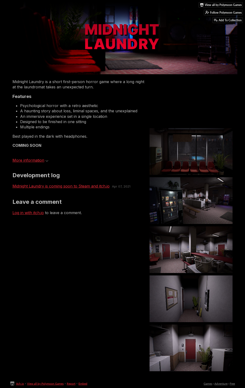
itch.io (20, 383)
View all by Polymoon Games (45, 383)
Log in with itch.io (28, 212)
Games (208, 383)
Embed (82, 383)
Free (232, 383)
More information (30, 160)
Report (71, 383)
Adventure (221, 383)
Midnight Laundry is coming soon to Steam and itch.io (61, 186)
